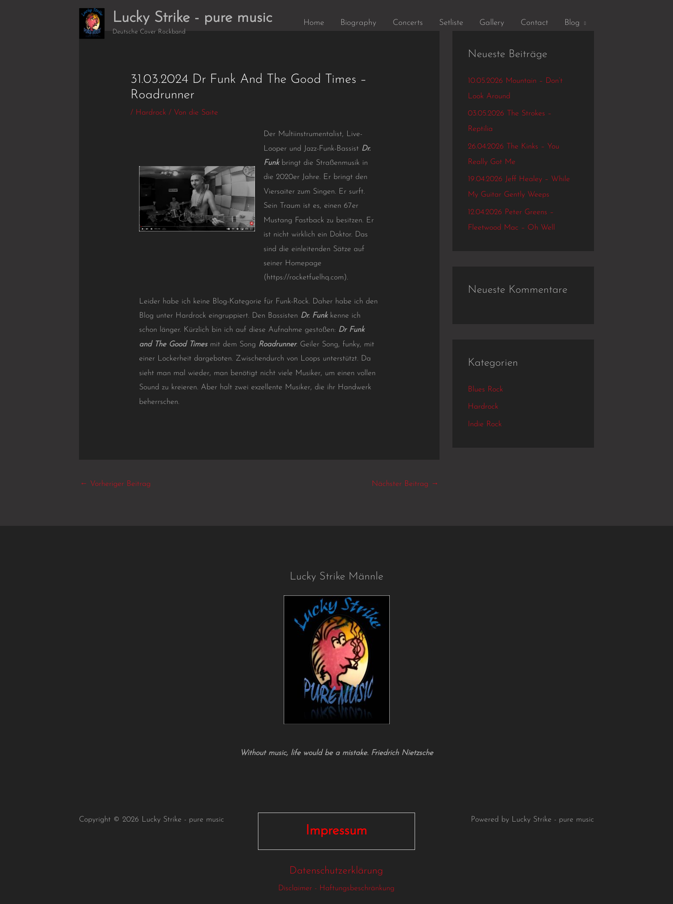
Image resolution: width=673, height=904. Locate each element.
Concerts (408, 23)
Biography (358, 23)
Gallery (491, 23)
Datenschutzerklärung (336, 871)
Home (313, 23)
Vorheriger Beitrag (115, 484)
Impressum (336, 831)
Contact (534, 23)
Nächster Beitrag (405, 484)
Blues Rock (485, 389)
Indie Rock (485, 424)
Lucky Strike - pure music (192, 18)
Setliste (451, 23)
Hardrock (151, 113)
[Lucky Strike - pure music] (92, 23)
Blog (572, 23)
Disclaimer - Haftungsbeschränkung (336, 888)
